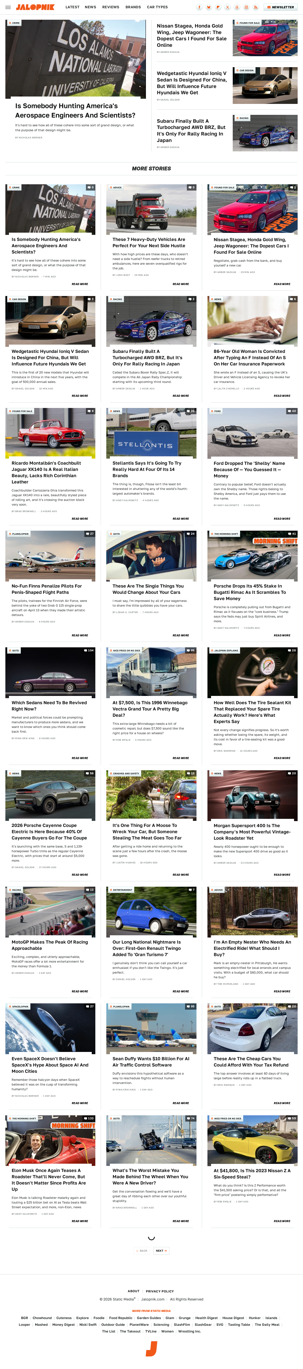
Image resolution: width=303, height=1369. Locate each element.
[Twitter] (227, 7)
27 (92, 534)
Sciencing (161, 1324)
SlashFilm (182, 1324)
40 (294, 411)
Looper (24, 1324)
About (133, 1291)
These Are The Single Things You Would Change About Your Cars (148, 589)
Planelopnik (20, 533)
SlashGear (203, 1324)
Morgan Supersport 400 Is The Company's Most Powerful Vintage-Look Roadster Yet (252, 832)
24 (193, 534)
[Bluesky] (208, 7)
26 (193, 411)
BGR (24, 1318)
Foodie (99, 1318)
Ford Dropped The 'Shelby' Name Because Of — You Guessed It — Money (249, 470)
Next (160, 1250)
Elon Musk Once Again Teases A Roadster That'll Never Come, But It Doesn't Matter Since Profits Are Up (49, 1180)
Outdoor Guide (113, 1324)
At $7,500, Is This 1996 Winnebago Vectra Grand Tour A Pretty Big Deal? (150, 709)
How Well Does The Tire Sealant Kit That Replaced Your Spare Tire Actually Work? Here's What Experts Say (252, 712)
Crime (15, 22)
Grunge (185, 1318)
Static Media (123, 1299)
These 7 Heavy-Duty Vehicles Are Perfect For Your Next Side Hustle (149, 242)
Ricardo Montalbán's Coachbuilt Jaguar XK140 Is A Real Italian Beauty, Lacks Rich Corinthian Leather (46, 472)
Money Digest (63, 1324)
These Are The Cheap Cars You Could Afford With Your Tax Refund (251, 1062)
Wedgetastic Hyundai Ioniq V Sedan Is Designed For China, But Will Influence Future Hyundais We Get (192, 82)
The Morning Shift (226, 533)
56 (92, 773)
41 (294, 534)
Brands (133, 7)
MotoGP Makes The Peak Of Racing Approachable (50, 945)
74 (193, 1118)
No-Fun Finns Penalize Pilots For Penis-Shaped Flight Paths (47, 589)
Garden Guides (149, 1318)
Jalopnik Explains (226, 650)
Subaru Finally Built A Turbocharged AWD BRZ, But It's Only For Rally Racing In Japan (191, 130)
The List (108, 1331)
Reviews (110, 7)
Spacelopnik (20, 1006)
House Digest (233, 1318)
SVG (219, 1324)
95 (193, 650)
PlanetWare (139, 1324)
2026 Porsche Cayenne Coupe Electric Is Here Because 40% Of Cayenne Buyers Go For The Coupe (49, 832)
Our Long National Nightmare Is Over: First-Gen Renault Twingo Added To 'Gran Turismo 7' (147, 948)
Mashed (41, 1324)
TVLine (151, 1331)
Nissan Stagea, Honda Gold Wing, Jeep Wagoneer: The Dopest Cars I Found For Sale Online (192, 35)
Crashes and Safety (126, 773)
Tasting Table (239, 1324)
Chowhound (42, 1318)
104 (91, 650)
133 (91, 1118)
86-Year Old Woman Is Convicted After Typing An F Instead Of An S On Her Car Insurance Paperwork (250, 358)
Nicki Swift (88, 1324)
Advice (117, 187)
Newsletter (280, 7)
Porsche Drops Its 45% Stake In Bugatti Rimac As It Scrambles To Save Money (250, 592)
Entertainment (122, 889)
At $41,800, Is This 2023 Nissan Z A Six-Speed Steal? (252, 1174)
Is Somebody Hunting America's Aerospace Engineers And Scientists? (75, 110)
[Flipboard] (218, 7)
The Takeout (130, 1331)
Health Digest (206, 1318)
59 (294, 1118)
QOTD (116, 533)
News (90, 7)
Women (167, 1331)
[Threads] (237, 7)
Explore (82, 1318)
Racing (244, 118)
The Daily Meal (267, 1324)
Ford (217, 411)
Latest (72, 7)
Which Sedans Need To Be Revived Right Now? (49, 706)
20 (294, 773)
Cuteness (64, 1318)
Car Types (157, 7)
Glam (170, 1318)
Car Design (247, 70)
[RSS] (255, 7)
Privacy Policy (160, 1291)
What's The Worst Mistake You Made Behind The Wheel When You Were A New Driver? (150, 1177)
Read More (80, 284)
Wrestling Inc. (189, 1331)
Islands (271, 1318)
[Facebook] (199, 7)
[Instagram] (246, 7)
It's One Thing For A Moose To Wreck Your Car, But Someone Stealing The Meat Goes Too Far (147, 832)
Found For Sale (250, 22)
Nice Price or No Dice (126, 650)
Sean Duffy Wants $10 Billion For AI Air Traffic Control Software (151, 1062)
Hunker (255, 1318)
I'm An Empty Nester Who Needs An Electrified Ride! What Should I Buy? (252, 948)
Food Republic (120, 1318)
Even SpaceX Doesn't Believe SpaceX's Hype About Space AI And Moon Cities (50, 1065)
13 (193, 773)
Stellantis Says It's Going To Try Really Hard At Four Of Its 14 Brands (147, 469)
